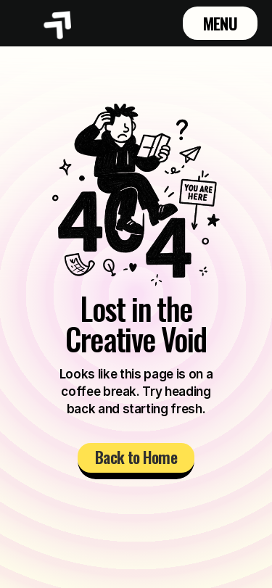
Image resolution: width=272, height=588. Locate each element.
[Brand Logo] (59, 23)
